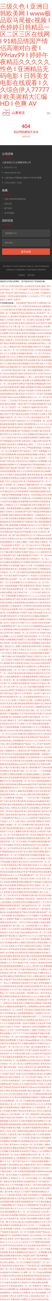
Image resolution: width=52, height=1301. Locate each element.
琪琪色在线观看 (7, 872)
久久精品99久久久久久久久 (27, 936)
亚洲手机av (44, 1229)
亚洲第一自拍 (20, 1023)
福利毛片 (43, 976)
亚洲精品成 (20, 310)
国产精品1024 (21, 374)
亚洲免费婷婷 (27, 1276)
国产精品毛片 (44, 592)
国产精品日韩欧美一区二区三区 (18, 1077)
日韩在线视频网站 (39, 1027)
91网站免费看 (23, 586)
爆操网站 (25, 629)
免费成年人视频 (38, 1097)
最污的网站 (17, 798)
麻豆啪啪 (27, 673)
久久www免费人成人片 (40, 1239)
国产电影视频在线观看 (36, 491)
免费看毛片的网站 (36, 1043)
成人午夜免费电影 (10, 613)
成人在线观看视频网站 (23, 1013)
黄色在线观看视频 (22, 1097)
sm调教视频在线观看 (14, 639)
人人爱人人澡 (31, 377)
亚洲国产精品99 (7, 427)
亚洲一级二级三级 (10, 535)
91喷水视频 (27, 427)
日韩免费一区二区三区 (40, 848)
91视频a (31, 1023)
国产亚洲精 (32, 751)
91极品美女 (8, 491)
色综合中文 (28, 663)
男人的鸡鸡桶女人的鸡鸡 (37, 808)
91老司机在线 (17, 737)
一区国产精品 (33, 542)
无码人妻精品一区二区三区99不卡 (23, 633)
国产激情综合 (41, 818)
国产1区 (16, 626)
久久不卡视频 (31, 915)
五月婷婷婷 (17, 512)
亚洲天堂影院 (14, 552)
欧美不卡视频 (16, 444)
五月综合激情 (29, 1245)
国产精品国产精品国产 (38, 1050)
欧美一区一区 (25, 589)
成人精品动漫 (18, 993)
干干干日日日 (6, 761)
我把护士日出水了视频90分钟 (13, 831)
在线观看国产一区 (16, 1080)
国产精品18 (18, 599)
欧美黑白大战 (41, 310)
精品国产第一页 (15, 1218)
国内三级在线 (36, 320)
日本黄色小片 (39, 1235)
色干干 (15, 1205)
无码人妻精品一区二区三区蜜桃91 (17, 1262)
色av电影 (24, 414)
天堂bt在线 (4, 377)
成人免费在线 (12, 1299)
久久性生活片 (26, 626)
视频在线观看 (45, 538)
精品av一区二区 (29, 1144)
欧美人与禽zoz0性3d (35, 441)
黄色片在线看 (34, 828)
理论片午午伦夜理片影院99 (28, 471)
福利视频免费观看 (35, 367)
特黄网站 (40, 1121)
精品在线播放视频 (40, 1161)
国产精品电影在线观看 (34, 336)
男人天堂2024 (17, 340)
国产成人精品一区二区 (18, 926)
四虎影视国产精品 (29, 973)
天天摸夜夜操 (18, 1269)
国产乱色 (22, 1074)
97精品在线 (10, 1117)
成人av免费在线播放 (30, 1222)
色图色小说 (30, 1134)
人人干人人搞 (12, 821)
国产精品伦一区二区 (30, 744)
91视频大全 (10, 656)
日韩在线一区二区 (21, 320)
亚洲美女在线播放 (27, 949)
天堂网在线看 (25, 727)
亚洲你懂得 (30, 942)
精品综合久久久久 (25, 421)
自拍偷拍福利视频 (20, 754)
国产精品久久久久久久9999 (22, 818)
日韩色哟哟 (19, 838)
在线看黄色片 (25, 1168)
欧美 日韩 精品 (25, 1010)
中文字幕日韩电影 (15, 1094)
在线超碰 (20, 454)
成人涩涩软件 (34, 1158)
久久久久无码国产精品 (18, 636)
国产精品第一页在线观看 (27, 488)
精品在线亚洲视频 (20, 363)
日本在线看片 (41, 1131)
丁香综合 (7, 646)
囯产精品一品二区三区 (26, 771)
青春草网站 (17, 1181)
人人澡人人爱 (29, 966)
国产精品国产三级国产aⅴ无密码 (29, 549)
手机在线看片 (12, 1168)
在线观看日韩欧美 (38, 579)
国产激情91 (14, 575)
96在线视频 (27, 791)
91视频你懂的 (27, 720)
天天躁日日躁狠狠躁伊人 (10, 498)
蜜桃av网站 (29, 1131)
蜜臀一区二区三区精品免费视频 (37, 1272)
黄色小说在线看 (43, 340)
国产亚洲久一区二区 (38, 555)
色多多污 (37, 1188)
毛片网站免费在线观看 (38, 724)
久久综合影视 (45, 757)
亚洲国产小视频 (44, 1148)
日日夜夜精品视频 (30, 774)
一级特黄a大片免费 (19, 1292)
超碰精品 (27, 730)
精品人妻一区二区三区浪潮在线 (18, 1104)
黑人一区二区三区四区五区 (29, 1212)
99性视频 (19, 1185)
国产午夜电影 (35, 882)
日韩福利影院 (35, 956)
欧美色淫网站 (29, 737)
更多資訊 (7, 204)
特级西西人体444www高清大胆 (32, 1215)
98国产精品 (34, 825)
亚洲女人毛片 (35, 878)
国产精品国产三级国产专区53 (31, 1030)
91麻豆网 (29, 384)
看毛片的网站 (27, 666)
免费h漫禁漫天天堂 (21, 747)
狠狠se (10, 528)
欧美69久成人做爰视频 (39, 1266)
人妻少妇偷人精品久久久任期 (15, 1191)
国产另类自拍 (9, 461)
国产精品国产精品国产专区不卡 (20, 468)
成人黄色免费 (9, 1188)
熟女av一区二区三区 (40, 582)
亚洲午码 (33, 895)
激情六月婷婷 (6, 512)
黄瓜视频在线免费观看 (12, 1057)
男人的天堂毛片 (40, 323)
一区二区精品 (22, 306)
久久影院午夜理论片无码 (32, 1084)
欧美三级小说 (18, 1134)
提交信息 (26, 251)
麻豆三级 (20, 905)
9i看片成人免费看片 (11, 959)
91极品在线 (24, 1239)
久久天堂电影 (9, 1195)
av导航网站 (38, 498)
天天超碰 (46, 347)
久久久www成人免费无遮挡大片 (14, 1050)
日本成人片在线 (34, 350)
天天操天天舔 (14, 1222)
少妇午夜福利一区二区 (18, 1114)
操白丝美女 (42, 660)
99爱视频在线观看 (26, 619)
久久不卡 (11, 963)
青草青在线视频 (28, 333)
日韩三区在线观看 (26, 609)
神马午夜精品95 (16, 811)
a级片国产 (17, 1016)
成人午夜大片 (6, 767)
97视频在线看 (44, 1033)
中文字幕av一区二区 (8, 1037)
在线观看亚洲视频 (16, 757)
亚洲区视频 (40, 794)
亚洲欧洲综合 (20, 976)
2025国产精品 (6, 397)
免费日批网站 (14, 515)
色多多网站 (34, 501)
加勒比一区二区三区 (15, 670)
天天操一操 (28, 1047)
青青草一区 (31, 693)
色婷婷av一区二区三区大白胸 (28, 1117)
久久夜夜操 (30, 670)
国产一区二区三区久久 (12, 1047)
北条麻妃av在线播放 (35, 801)
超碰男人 (36, 1195)
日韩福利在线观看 (31, 986)
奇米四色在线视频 (12, 666)
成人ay (28, 400)
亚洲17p (33, 1057)
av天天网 (19, 623)
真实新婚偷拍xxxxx (13, 764)
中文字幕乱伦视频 (30, 922)
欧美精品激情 (20, 411)
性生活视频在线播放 (37, 616)
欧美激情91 (23, 1087)
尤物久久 (23, 565)
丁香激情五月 (40, 1013)
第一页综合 (45, 747)
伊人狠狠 (17, 791)
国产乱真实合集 (10, 703)
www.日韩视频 (42, 1138)
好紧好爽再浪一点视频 (31, 515)
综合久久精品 (43, 734)
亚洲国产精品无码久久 (20, 862)
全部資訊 (21, 275)
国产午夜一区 (26, 963)
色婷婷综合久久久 (27, 535)
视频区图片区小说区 (18, 367)
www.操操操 (42, 845)
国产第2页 (9, 323)
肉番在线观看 (11, 431)
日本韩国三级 (36, 431)
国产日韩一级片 (24, 370)
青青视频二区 (44, 751)
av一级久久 (5, 350)
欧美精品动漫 (11, 1266)
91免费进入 (24, 1299)
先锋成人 (13, 946)
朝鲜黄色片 (39, 697)
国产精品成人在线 (34, 831)
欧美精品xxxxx (38, 330)
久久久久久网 (38, 727)
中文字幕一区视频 (43, 1198)
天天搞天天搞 (12, 932)
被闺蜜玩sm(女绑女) (28, 1060)
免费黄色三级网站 (38, 437)
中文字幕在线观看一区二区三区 (20, 781)
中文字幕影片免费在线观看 (15, 474)
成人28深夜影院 (30, 481)
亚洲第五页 (10, 707)
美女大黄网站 (30, 461)
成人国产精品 (20, 1198)
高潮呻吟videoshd (43, 1171)
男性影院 (38, 1276)
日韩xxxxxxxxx (42, 535)
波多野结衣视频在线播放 (13, 1148)
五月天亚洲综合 (17, 710)
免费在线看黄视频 (39, 841)
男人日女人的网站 (15, 357)
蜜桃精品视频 (31, 454)
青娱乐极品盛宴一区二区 (38, 1090)
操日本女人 (24, 1225)
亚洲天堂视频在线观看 (35, 855)
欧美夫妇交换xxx (18, 1020)
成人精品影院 (40, 1067)
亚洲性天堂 (46, 1269)
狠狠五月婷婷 (16, 424)
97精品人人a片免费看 (39, 1151)
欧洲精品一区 (31, 518)
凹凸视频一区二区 (37, 1178)
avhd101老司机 (29, 764)
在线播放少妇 (32, 1020)
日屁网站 (33, 559)
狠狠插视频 (34, 754)
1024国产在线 (25, 613)
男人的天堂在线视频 (37, 1292)
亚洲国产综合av (7, 330)
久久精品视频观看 (10, 676)
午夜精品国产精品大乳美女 (37, 1080)
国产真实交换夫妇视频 (18, 979)
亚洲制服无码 (24, 525)
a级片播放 (7, 720)
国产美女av (45, 374)
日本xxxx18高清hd (15, 730)
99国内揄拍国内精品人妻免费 (15, 380)
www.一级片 (39, 993)
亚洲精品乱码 (33, 1074)
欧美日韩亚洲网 (13, 522)
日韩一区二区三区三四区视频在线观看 (27, 687)
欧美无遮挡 (45, 572)
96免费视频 (24, 875)
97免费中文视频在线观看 (11, 774)
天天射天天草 (37, 990)
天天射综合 (22, 616)
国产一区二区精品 (20, 407)
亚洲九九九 (26, 959)
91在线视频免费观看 (28, 676)
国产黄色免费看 (30, 1218)
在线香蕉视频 (26, 347)
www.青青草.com (10, 1239)
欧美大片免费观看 (27, 1205)
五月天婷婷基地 (32, 757)
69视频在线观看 (32, 838)
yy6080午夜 (26, 717)
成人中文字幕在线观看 (29, 538)
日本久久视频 (32, 976)
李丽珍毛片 (12, 448)
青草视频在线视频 (18, 1249)
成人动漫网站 (26, 1064)
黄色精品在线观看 (18, 1090)
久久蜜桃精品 (14, 983)
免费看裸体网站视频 (19, 882)
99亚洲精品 (8, 976)
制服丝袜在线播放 (33, 1003)
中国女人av (24, 821)
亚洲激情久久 (17, 1272)
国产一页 (17, 922)
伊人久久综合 (29, 858)
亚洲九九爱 (45, 838)
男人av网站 (39, 666)
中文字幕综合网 (43, 764)
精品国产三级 (9, 549)
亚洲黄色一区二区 (41, 421)
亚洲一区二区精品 (8, 488)
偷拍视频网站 (11, 1212)
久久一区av (10, 1279)
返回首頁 (26, 136)
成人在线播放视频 (10, 912)
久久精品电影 (30, 639)
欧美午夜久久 (34, 374)
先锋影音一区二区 (12, 417)
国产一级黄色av (23, 1027)
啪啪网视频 (37, 370)
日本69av (40, 333)
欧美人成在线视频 (29, 814)
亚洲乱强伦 (37, 1289)
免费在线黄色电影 (23, 1279)
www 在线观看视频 (8, 586)
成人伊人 (41, 1040)
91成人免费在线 (23, 990)
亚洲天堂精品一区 (38, 946)
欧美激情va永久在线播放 (38, 680)
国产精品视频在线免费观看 (16, 501)
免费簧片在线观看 (10, 1225)
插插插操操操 (14, 1124)
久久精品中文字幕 (24, 700)
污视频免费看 (6, 1205)
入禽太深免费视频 (12, 744)
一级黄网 (29, 993)
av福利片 (23, 575)
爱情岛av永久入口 (10, 875)
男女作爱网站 (11, 1043)
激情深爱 (33, 926)
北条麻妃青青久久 (42, 1047)
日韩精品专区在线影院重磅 (24, 660)
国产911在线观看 (12, 1235)
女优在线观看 (17, 336)
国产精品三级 (11, 693)
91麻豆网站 (42, 784)
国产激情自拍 (23, 996)
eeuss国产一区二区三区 (19, 579)
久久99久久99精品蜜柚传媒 (29, 448)
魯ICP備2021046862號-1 (37, 270)
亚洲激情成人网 (13, 865)
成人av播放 (24, 1165)
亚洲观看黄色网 (31, 804)
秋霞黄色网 (17, 360)
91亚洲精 (25, 562)
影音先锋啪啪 (31, 1033)
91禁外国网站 (13, 1165)
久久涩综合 (37, 427)
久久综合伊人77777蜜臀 (28, 1242)
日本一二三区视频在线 (40, 1225)
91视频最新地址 (7, 852)
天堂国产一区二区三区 (22, 545)
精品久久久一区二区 (36, 397)
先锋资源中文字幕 (28, 983)
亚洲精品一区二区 (40, 589)
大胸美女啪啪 (42, 949)
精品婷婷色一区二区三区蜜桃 (26, 1286)
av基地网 (29, 602)
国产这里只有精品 (31, 512)
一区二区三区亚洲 (18, 350)
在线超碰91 (5, 1272)
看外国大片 (28, 889)
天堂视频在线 (25, 505)
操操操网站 (27, 1016)
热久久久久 (38, 1104)
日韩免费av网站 (38, 1070)
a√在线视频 (14, 565)
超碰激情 (9, 1158)
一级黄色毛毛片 (42, 899)
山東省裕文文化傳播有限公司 (16, 270)
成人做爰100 (28, 794)
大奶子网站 (17, 592)
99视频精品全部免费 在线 (14, 441)
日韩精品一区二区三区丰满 (11, 572)
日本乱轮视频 (16, 892)
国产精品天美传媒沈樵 (29, 912)
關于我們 (7, 208)
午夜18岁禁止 (6, 754)
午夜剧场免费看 (42, 781)
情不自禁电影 (44, 1060)
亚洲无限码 (41, 1245)
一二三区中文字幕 (31, 798)
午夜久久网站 (23, 946)
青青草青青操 (33, 474)
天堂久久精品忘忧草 (13, 481)
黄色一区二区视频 (43, 485)
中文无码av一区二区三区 (30, 458)
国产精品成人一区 (27, 451)
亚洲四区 (31, 1198)
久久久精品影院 (38, 1107)
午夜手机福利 (12, 949)
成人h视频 (39, 619)
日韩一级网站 (17, 1131)
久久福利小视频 (19, 542)
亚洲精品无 (21, 596)
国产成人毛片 (45, 986)
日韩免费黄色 (29, 424)
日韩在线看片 (38, 613)
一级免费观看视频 (12, 508)
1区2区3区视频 (44, 895)
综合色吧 (18, 952)
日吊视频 (4, 1151)
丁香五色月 (23, 878)
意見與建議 (8, 213)
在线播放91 (31, 734)
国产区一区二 (44, 481)
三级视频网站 (32, 1006)
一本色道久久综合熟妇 (38, 575)
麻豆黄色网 (12, 1282)
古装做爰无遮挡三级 (30, 1255)
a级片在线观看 (11, 1215)
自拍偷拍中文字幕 (8, 771)
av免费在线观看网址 (11, 562)
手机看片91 (41, 713)
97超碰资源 (25, 646)
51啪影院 (33, 1191)
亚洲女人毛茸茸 (38, 959)
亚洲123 (6, 1245)
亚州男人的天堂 (22, 707)
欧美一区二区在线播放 (23, 697)
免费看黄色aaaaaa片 (42, 626)
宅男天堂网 (36, 505)
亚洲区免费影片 (37, 821)
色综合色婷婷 (17, 1245)
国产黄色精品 (31, 872)
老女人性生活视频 (25, 434)
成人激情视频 (31, 767)
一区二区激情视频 (8, 596)
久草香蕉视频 (43, 983)
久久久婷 (46, 889)
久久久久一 (34, 650)
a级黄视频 (13, 525)
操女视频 (37, 835)
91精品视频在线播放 (27, 1037)
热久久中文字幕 (38, 525)
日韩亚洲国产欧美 (29, 865)
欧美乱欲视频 (26, 902)
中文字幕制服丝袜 (22, 464)
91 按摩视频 (41, 451)
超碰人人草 (12, 1171)
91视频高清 (34, 407)
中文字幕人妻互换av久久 (10, 1144)
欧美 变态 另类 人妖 (24, 1188)
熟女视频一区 (19, 1128)
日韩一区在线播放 (36, 565)
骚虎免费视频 (12, 727)
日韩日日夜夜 (14, 333)
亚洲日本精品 (44, 814)
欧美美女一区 (27, 495)
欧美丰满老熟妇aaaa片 (26, 845)
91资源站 (4, 1276)
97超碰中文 (39, 720)
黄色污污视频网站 (10, 713)
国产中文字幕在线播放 (40, 1202)
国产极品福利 (16, 673)
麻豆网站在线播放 (18, 316)
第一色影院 (45, 828)
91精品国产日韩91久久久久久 (26, 528)
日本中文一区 (33, 394)
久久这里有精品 (26, 919)
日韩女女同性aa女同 (39, 1299)
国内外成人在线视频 (11, 740)
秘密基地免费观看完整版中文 (30, 703)
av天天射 (38, 602)
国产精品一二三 (15, 1138)
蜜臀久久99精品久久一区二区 (15, 1178)
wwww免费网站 (20, 397)
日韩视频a (19, 899)
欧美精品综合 (35, 306)
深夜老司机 (5, 841)
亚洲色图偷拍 (6, 542)
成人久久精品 (6, 363)
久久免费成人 (43, 969)
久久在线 (40, 1134)
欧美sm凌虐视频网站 (38, 979)
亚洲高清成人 (18, 1003)
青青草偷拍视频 (17, 377)
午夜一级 (4, 1222)
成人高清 (37, 313)
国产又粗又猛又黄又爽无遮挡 (12, 801)
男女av (26, 1057)
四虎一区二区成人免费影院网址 (18, 1154)
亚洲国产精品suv (18, 1111)
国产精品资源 (31, 1148)
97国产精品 (15, 414)
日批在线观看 (39, 761)
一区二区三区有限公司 (20, 841)
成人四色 (21, 808)
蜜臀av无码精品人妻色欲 (13, 390)
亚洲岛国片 (24, 1151)
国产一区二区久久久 (39, 875)
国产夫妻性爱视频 (20, 555)
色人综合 (7, 1131)
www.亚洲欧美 (19, 734)
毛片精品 (13, 1175)
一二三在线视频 (43, 771)
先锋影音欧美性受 (29, 1124)
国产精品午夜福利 (24, 313)
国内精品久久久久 (8, 990)
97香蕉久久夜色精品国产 (38, 1000)
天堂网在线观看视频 (26, 1171)
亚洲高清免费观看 (22, 1202)
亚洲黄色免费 (37, 478)
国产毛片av (19, 400)
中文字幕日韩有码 (27, 713)
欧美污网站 (35, 586)
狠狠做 (48, 333)
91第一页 (4, 1175)
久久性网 (31, 326)
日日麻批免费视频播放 (40, 508)
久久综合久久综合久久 (18, 650)
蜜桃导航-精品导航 (21, 956)
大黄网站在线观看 (18, 683)
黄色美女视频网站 (16, 1252)
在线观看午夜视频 (16, 518)
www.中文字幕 (6, 1286)
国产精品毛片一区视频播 (36, 1252)
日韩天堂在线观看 (10, 777)
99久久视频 (22, 1043)
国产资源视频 (45, 394)
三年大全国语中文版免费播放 (19, 929)
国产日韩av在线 (44, 767)
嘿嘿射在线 (35, 747)
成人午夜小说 (6, 969)
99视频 (14, 1141)
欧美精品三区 (26, 1235)
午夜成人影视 (29, 1138)
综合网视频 (10, 1289)
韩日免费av (19, 330)
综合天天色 (35, 629)
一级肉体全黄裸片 (14, 889)
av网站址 (16, 629)
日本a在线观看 (23, 437)
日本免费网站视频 (37, 380)
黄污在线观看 (14, 717)
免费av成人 (27, 498)
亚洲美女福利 (15, 1276)
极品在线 (27, 599)
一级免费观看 (20, 1000)
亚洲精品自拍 (22, 885)
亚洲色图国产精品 (23, 656)
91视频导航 (29, 485)
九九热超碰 (13, 606)
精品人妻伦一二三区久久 (34, 444)
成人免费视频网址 (23, 1289)
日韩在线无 (29, 899)
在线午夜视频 (38, 690)
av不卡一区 (19, 788)
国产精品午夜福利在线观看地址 (14, 343)
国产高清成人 (14, 1084)
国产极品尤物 (18, 767)
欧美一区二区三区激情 (14, 855)
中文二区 (16, 720)
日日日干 (38, 889)
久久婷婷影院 (23, 1175)
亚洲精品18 (20, 872)
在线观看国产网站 (23, 303)
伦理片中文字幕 (10, 434)
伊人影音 (43, 562)
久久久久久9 (35, 1175)
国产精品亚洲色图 (10, 828)
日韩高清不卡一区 (10, 1060)
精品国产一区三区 (41, 902)
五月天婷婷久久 (21, 724)
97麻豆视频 (42, 1037)
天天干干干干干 (17, 1033)
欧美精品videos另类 (42, 495)
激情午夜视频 (31, 1128)
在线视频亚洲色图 (24, 353)
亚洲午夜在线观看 (43, 360)
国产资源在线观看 (10, 589)
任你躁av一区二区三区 (9, 1064)
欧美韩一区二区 (15, 794)
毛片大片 (21, 693)
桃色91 (18, 427)
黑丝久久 (23, 828)
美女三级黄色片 (7, 899)
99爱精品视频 (15, 495)
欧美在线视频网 (41, 357)
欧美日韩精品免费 (31, 952)
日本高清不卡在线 (16, 1121)
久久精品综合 (20, 751)
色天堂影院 (22, 1282)
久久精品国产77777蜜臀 (15, 909)
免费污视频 (19, 387)
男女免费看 (37, 1279)
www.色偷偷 (45, 868)
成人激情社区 (27, 1067)
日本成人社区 (37, 532)
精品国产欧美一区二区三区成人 (18, 1259)
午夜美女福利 (44, 1141)
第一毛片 (4, 575)
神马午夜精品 (24, 1070)
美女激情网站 (18, 915)
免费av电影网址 (39, 599)
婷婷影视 (44, 1087)
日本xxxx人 (40, 609)
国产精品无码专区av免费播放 (27, 643)
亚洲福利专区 (39, 1010)
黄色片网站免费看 (36, 852)
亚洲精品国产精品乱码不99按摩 (16, 532)
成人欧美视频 (6, 1229)
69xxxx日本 (34, 1087)
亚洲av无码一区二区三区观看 (21, 1232)
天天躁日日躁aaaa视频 (26, 1040)
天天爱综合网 (18, 1053)
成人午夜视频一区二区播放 (11, 485)
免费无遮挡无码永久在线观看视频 (27, 653)
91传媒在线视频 (36, 404)
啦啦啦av (30, 310)
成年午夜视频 (33, 316)
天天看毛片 (37, 656)
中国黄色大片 (38, 1168)
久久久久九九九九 (43, 424)
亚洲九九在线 (31, 1053)
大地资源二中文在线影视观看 (25, 1229)
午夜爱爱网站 (6, 626)
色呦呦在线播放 (10, 996)
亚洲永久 (22, 394)
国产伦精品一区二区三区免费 (23, 939)
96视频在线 (30, 1121)
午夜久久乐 (43, 892)
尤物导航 (34, 562)
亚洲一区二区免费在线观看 (35, 1094)
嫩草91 (23, 1006)
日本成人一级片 (30, 1185)
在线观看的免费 (7, 1202)
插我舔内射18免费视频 (29, 777)
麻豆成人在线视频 (18, 569)
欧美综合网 (17, 986)
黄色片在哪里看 (39, 303)
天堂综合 (19, 461)
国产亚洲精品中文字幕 (21, 690)
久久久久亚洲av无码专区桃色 (37, 623)
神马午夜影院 (16, 663)
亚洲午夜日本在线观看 (22, 761)
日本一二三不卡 (30, 592)
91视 (18, 963)
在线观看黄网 (18, 602)
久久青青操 (5, 892)
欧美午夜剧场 (9, 936)
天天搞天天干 (10, 1027)
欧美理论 (9, 922)
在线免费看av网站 (10, 1107)
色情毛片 (37, 347)
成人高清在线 (29, 811)
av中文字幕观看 (21, 895)
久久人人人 (32, 596)
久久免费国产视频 (10, 919)
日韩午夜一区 (14, 973)
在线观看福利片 (30, 1181)
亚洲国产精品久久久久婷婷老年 (35, 552)
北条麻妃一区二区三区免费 (16, 825)
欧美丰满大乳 (24, 848)
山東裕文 (13, 112)
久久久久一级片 (10, 1161)
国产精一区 (27, 835)
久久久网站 (43, 926)
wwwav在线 (39, 663)
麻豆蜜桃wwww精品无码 (19, 478)
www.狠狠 (40, 858)
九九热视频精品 (20, 1158)
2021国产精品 (11, 370)
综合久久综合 (29, 340)
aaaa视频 (25, 508)
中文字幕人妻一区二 (17, 326)
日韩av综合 (37, 730)
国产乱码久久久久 (29, 740)
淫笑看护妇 (10, 310)
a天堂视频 (7, 942)
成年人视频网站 (37, 707)
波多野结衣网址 (17, 384)
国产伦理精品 (23, 431)
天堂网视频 (42, 461)
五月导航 (42, 1181)
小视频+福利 (24, 1107)
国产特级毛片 (33, 683)
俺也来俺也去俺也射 (23, 323)
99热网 (28, 330)
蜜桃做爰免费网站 (14, 966)
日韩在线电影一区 (33, 1269)
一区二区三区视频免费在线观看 (28, 1101)
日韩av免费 (24, 932)
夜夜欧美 (24, 559)
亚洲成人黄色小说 (23, 1195)
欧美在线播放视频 (32, 572)
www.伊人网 (5, 336)
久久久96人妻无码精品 (31, 417)
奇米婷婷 (29, 788)
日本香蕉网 (13, 1151)
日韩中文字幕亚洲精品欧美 (24, 969)
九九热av (42, 596)
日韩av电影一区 (13, 1067)
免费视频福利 (40, 384)
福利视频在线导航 (36, 343)
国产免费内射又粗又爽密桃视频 (35, 522)
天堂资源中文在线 (33, 390)
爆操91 (16, 451)
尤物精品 (45, 1195)
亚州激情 (9, 1013)
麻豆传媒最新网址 (15, 804)
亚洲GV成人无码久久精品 (37, 1111)
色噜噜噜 (29, 387)
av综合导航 (34, 363)
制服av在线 (15, 1255)
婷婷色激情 (37, 606)
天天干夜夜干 (42, 670)
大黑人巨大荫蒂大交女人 (19, 1296)
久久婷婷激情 (6, 629)
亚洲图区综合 (41, 468)
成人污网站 (12, 808)
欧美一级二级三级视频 (16, 680)
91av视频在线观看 (11, 1006)
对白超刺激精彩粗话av (27, 1141)
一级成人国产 (22, 404)
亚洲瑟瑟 (44, 501)
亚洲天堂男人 (33, 569)
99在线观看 (8, 697)
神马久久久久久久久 (8, 1242)
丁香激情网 (45, 798)
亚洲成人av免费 (43, 326)
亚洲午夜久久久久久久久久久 (17, 1208)
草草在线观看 (29, 360)
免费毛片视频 (18, 942)
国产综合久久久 (24, 1161)
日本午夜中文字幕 (10, 458)
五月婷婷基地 (20, 491)
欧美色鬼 (44, 952)
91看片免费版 (43, 639)
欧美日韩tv (38, 434)
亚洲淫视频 (28, 357)
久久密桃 (9, 320)
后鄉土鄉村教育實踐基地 (14, 199)
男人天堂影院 (25, 606)
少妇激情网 (37, 400)
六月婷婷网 (5, 818)
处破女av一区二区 (10, 1010)
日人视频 (15, 646)
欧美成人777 (23, 1266)
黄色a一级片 (35, 1165)
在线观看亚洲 (39, 929)
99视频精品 (45, 569)
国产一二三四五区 (41, 1016)
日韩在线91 (12, 616)
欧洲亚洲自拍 (14, 814)
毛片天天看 (25, 582)
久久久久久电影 (37, 996)
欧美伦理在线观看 (14, 858)
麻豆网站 (43, 804)
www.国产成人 (21, 852)
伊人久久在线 (33, 411)
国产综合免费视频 (43, 966)
